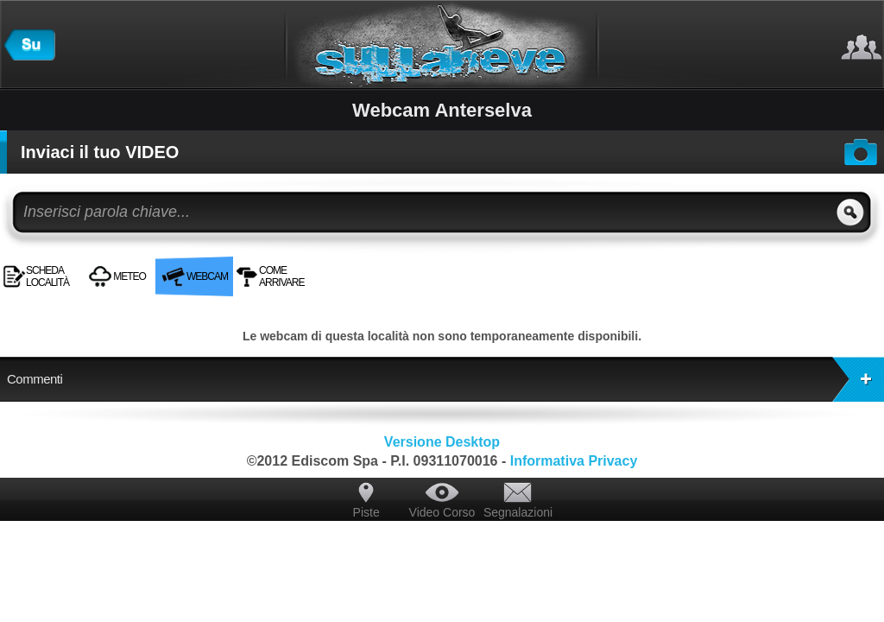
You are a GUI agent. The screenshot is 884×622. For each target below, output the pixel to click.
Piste (366, 512)
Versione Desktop (442, 442)
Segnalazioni (517, 512)
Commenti (445, 379)
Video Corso (442, 512)
